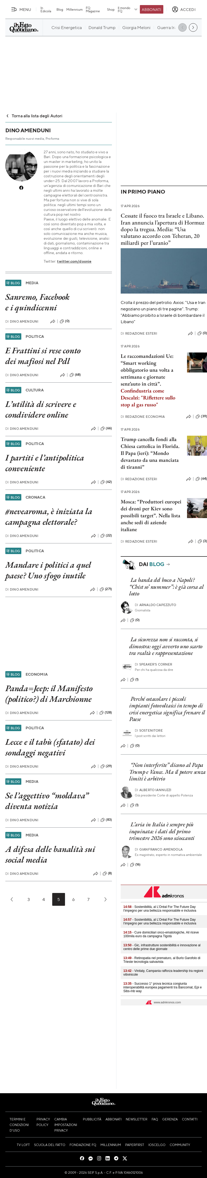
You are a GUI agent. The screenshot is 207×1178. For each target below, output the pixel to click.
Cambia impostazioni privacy (65, 1124)
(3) (202, 541)
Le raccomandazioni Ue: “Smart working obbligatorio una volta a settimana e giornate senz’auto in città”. (147, 369)
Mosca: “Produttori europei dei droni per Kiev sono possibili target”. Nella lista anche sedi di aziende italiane (151, 515)
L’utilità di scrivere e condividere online (40, 409)
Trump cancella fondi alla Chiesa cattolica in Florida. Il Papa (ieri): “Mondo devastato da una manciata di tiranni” (150, 453)
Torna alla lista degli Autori (34, 115)
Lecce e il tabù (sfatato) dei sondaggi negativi (50, 747)
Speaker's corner (153, 664)
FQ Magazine (93, 9)
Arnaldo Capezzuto (155, 605)
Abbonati (151, 9)
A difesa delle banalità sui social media (50, 854)
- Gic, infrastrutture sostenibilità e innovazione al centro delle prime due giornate (162, 947)
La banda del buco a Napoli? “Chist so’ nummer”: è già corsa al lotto (166, 586)
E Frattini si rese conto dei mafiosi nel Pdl (43, 356)
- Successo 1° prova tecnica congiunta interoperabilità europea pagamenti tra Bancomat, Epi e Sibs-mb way (162, 987)
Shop (111, 9)
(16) (135, 865)
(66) (106, 428)
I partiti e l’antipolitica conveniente (44, 463)
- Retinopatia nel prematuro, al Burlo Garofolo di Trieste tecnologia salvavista (161, 960)
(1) (134, 680)
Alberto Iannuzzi (153, 790)
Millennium (74, 9)
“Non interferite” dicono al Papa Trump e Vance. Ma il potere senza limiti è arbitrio (167, 771)
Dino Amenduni (21, 321)
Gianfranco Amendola (158, 849)
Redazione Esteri (139, 333)
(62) (106, 482)
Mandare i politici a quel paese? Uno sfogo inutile (48, 570)
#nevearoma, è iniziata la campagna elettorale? (48, 516)
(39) (201, 416)
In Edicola (45, 9)
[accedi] (183, 9)
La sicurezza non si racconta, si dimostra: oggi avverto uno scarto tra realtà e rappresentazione (165, 646)
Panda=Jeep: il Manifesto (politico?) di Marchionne (49, 693)
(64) (201, 479)
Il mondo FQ (128, 9)
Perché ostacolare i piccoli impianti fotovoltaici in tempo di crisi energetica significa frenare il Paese (167, 709)
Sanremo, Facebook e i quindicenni (37, 302)
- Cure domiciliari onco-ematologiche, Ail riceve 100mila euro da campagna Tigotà (161, 934)
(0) (64, 321)
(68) (75, 375)
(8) (107, 873)
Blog (59, 9)
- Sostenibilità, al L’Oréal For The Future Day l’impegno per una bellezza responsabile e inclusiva (159, 908)
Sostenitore (149, 730)
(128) (105, 713)
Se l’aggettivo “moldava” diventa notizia (46, 801)
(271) (106, 589)
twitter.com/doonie (74, 261)
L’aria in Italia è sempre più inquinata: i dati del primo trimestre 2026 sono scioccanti (161, 831)
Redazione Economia (143, 417)
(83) (106, 820)
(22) (106, 536)
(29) (106, 766)
